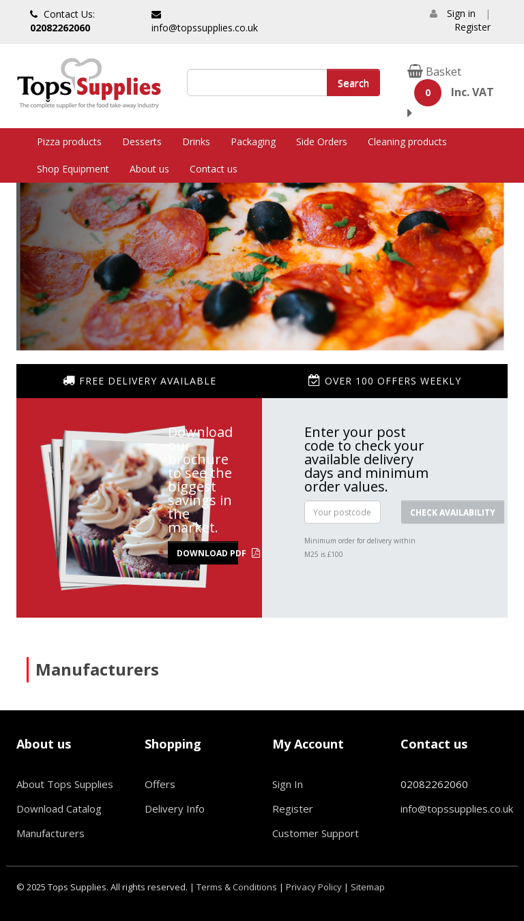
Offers (160, 784)
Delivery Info (175, 808)
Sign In (287, 784)
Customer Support (315, 833)
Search (353, 82)
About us (149, 168)
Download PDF (207, 553)
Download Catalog (59, 808)
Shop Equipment (73, 168)
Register (472, 26)
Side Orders (321, 141)
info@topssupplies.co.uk (204, 22)
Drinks (196, 141)
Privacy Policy (314, 887)
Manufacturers (50, 833)
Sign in (461, 13)
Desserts (142, 141)
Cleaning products (407, 141)
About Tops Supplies (64, 784)
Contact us (213, 168)
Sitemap (368, 887)
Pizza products (69, 141)
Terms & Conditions (236, 887)
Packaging (253, 141)
